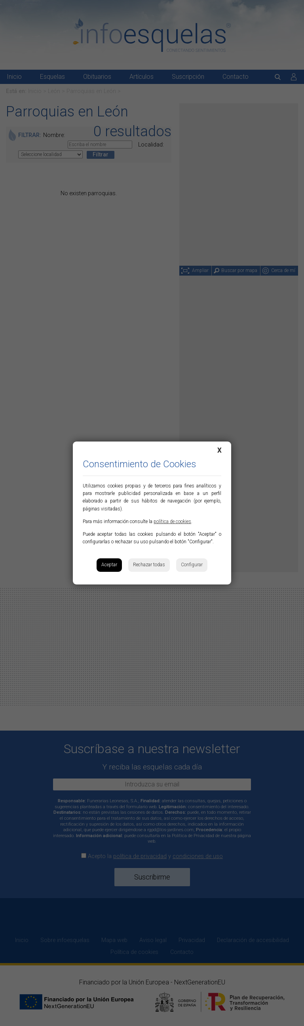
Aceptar (109, 564)
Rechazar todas (149, 564)
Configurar (192, 564)
